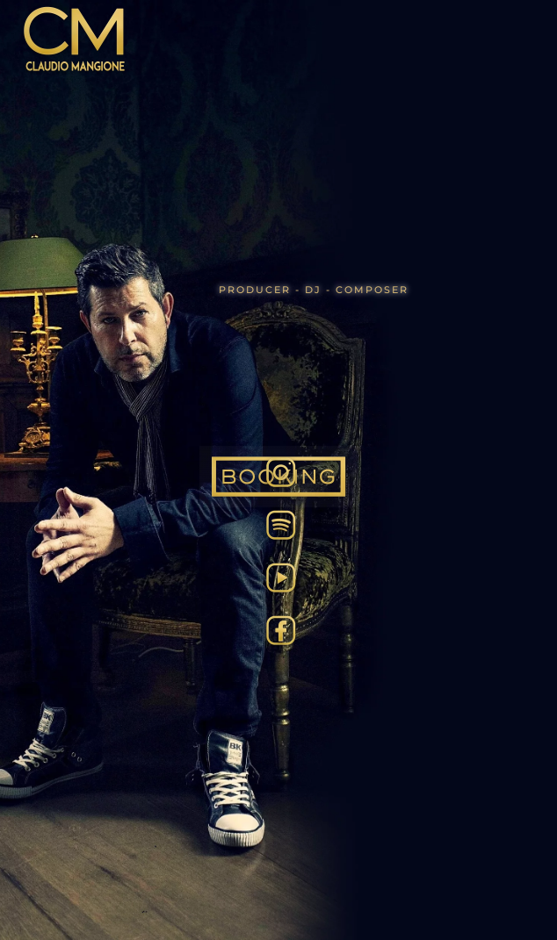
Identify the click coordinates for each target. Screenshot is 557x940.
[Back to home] (74, 39)
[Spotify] (281, 523)
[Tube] (281, 575)
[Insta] (281, 470)
